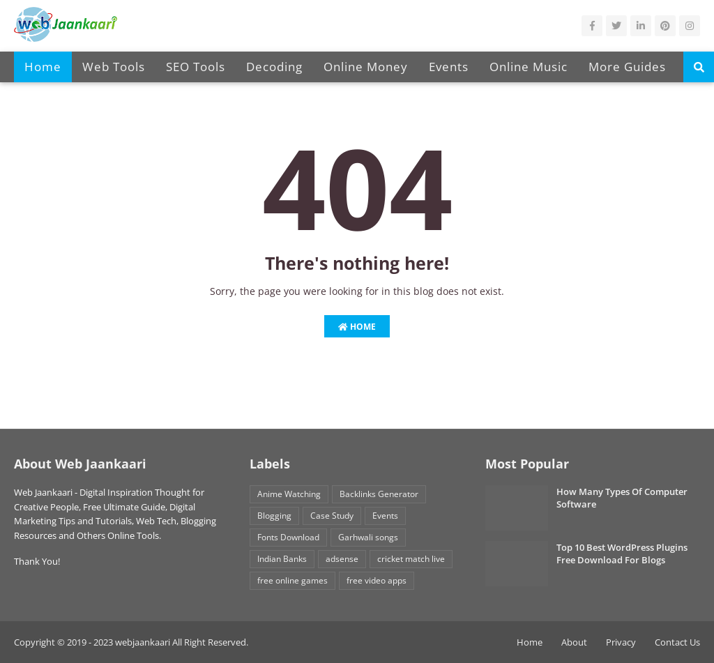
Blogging (274, 515)
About (574, 642)
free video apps (377, 580)
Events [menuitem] (449, 67)
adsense (342, 559)
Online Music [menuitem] (528, 67)
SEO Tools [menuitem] (195, 67)
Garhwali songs (368, 537)
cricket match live (411, 559)
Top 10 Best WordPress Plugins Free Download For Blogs (622, 553)
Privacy (621, 642)
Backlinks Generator (379, 494)
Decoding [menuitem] (274, 67)
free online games (292, 580)
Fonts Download (288, 537)
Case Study (332, 515)
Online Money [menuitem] (366, 67)
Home (357, 327)
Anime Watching (289, 494)
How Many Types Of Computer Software (622, 497)
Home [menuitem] (42, 67)
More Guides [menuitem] (627, 67)
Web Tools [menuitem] (113, 67)
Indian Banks (282, 559)
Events (385, 515)
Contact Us (677, 642)
